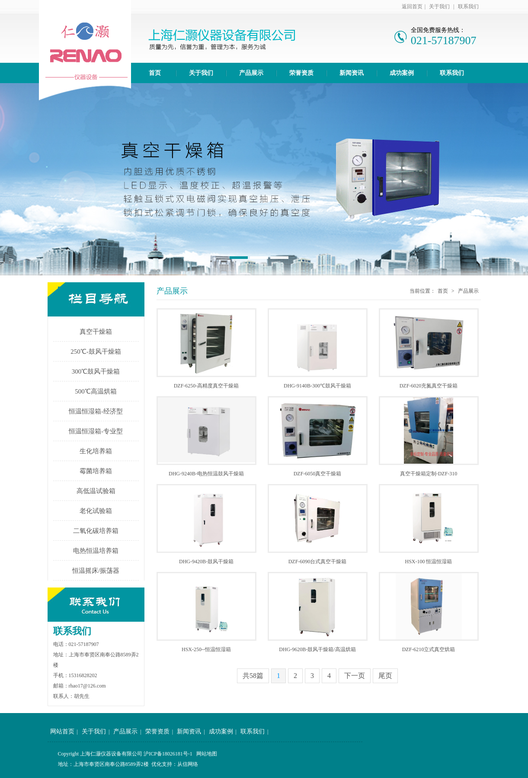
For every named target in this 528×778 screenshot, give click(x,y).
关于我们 (439, 6)
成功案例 (402, 73)
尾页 (385, 675)
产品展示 (251, 73)
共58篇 (253, 675)
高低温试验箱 (96, 490)
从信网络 (187, 764)
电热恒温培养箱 (95, 550)
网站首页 (62, 731)
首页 (155, 73)
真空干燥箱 (96, 331)
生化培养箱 (96, 451)
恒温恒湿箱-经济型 (96, 411)
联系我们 (468, 6)
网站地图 (206, 754)
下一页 (354, 675)
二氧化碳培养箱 (95, 530)
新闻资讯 (351, 73)
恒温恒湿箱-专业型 (96, 431)
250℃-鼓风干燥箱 (95, 351)
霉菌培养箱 (96, 471)
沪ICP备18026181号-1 (168, 754)
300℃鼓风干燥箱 (96, 371)
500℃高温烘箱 (96, 391)
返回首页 (412, 6)
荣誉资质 (301, 73)
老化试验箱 (96, 510)
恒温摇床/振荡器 (95, 570)
